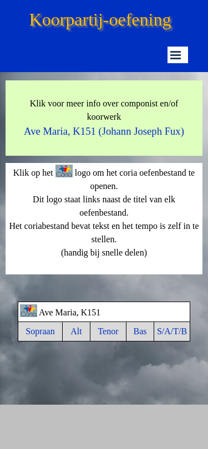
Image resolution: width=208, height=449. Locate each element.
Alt (76, 331)
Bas (140, 331)
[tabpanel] (104, 118)
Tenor (108, 331)
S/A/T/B (172, 331)
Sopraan (40, 331)
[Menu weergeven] (176, 55)
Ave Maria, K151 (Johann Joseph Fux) (104, 131)
